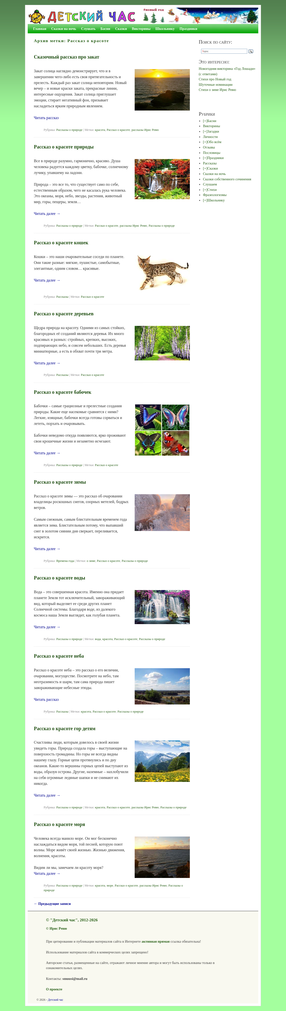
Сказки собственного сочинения (227, 179)
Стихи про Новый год (215, 79)
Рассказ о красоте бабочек (62, 392)
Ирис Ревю (58, 928)
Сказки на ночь (63, 29)
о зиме (91, 561)
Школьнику (165, 29)
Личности (210, 137)
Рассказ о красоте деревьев (63, 313)
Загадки (213, 131)
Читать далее (47, 213)
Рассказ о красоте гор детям (64, 728)
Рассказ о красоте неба (59, 656)
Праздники (188, 29)
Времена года (65, 561)
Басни (105, 29)
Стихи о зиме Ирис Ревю (217, 90)
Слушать (88, 29)
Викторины (141, 29)
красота (100, 130)
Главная (39, 29)
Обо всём (214, 142)
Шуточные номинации (216, 84)
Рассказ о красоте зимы (60, 482)
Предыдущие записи (52, 904)
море (110, 885)
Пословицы (211, 153)
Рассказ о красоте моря (59, 824)
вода (98, 639)
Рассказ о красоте (118, 130)
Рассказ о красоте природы (64, 146)
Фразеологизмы (214, 195)
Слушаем (210, 184)
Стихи (212, 190)
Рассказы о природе (69, 130)
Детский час (55, 999)
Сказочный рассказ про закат (66, 57)
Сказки (121, 29)
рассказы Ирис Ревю (145, 130)
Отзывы (209, 147)
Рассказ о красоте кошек (61, 242)
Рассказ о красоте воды (59, 577)
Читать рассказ (46, 118)
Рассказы (62, 296)
